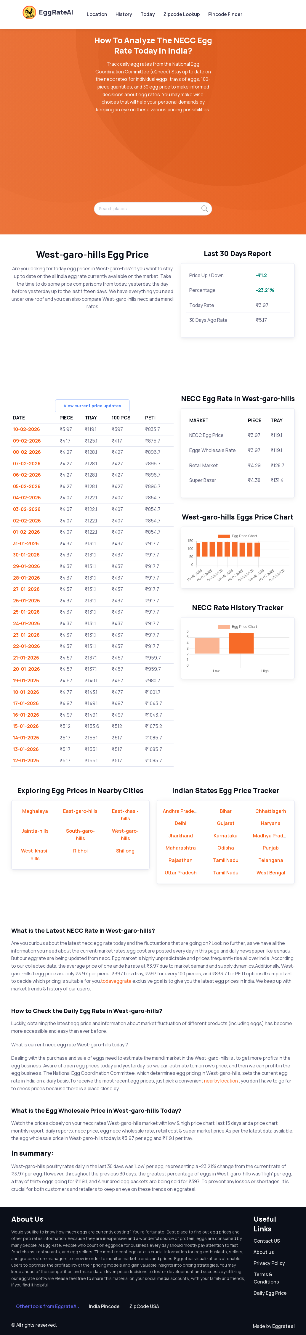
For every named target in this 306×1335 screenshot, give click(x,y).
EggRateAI (47, 12)
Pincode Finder (225, 14)
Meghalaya (35, 811)
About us (264, 1252)
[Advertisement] (153, 160)
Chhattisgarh (270, 811)
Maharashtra (181, 848)
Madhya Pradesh (272, 835)
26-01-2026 (26, 600)
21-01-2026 (26, 657)
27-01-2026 (26, 589)
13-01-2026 (26, 749)
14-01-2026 (26, 737)
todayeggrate (116, 981)
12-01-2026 (26, 760)
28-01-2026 (26, 578)
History (124, 14)
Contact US (267, 1241)
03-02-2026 (27, 509)
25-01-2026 (26, 612)
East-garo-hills (80, 811)
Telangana (270, 860)
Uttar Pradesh (181, 872)
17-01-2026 (26, 703)
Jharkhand (181, 835)
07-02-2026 (27, 463)
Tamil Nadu (225, 860)
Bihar (226, 811)
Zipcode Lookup (181, 14)
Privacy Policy (269, 1263)
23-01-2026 (26, 635)
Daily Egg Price (270, 1293)
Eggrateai (283, 1326)
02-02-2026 (27, 520)
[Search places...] (153, 208)
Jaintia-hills (35, 831)
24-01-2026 (26, 623)
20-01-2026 (26, 669)
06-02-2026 (27, 475)
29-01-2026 (26, 566)
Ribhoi (80, 850)
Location (97, 14)
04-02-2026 (27, 497)
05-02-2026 (27, 486)
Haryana (271, 823)
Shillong (125, 850)
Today (147, 14)
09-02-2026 (27, 441)
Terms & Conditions (266, 1278)
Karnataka (226, 835)
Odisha (225, 848)
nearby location (221, 1080)
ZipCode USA (144, 1306)
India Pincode (104, 1306)
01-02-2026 (26, 532)
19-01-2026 (26, 680)
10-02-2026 (26, 429)
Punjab (271, 848)
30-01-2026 (26, 554)
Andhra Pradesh (181, 811)
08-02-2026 (27, 452)
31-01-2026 (26, 543)
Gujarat (226, 823)
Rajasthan (181, 860)
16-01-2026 (26, 715)
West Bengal (271, 872)
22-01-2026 (26, 646)
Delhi (180, 823)
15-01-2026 (26, 726)
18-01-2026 (26, 692)
